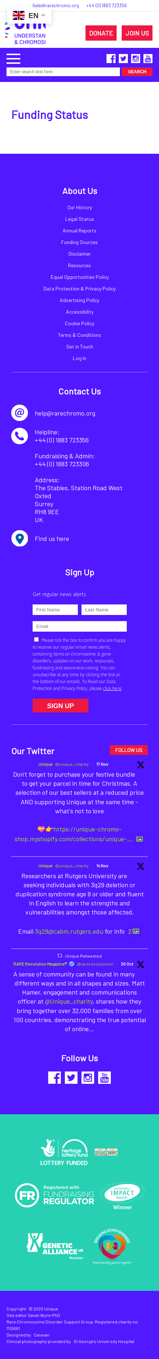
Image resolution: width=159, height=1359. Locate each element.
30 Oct (127, 963)
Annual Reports (79, 230)
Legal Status (79, 219)
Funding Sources (79, 242)
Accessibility (79, 312)
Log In (79, 358)
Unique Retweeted (83, 955)
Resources (79, 265)
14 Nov (102, 865)
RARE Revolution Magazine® (40, 963)
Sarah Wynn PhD (44, 1315)
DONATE (101, 33)
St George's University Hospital (104, 1341)
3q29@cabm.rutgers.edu (69, 931)
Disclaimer (79, 254)
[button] (13, 58)
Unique (45, 764)
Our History (79, 207)
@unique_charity (72, 764)
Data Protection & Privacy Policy (79, 288)
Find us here (52, 538)
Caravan (42, 1334)
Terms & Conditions (79, 335)
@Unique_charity (69, 1001)
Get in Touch (79, 346)
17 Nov (102, 764)
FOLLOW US (128, 750)
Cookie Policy (79, 323)
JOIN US (137, 33)
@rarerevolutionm (95, 963)
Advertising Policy (79, 300)
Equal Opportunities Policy (80, 277)
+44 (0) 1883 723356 (106, 5)
